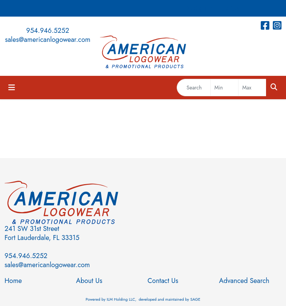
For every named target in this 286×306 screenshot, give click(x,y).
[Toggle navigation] (12, 87)
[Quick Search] (194, 87)
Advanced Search (244, 281)
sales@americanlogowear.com (47, 40)
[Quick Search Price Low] (224, 87)
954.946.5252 (47, 30)
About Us (89, 281)
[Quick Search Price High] (252, 87)
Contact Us (163, 281)
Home (13, 281)
